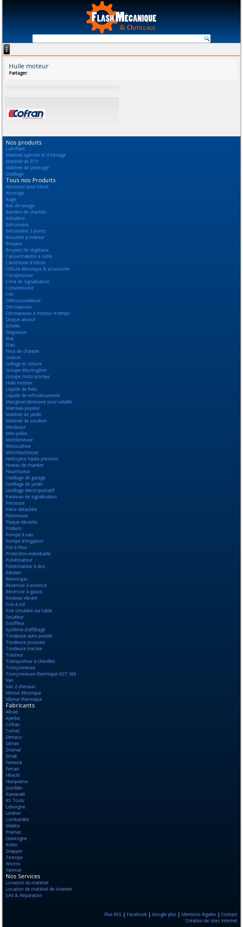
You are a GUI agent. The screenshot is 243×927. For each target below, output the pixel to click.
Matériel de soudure (26, 421)
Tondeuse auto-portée (29, 636)
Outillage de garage (26, 478)
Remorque (16, 579)
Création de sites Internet (211, 921)
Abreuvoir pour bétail (27, 187)
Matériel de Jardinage (27, 168)
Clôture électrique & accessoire (38, 269)
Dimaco (14, 737)
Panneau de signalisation (31, 497)
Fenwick (14, 762)
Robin (11, 845)
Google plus (164, 914)
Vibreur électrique (23, 693)
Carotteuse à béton (26, 262)
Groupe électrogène (26, 370)
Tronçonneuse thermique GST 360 (41, 674)
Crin (10, 294)
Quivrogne (16, 838)
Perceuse (15, 503)
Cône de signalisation (27, 281)
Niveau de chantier (25, 465)
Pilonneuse (17, 516)
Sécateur (15, 617)
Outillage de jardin (24, 484)
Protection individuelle (28, 554)
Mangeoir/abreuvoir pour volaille (39, 402)
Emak (11, 756)
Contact (229, 914)
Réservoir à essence (26, 585)
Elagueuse (16, 332)
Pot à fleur (16, 547)
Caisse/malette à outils (29, 256)
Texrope (14, 857)
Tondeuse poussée (25, 642)
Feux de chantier (23, 351)
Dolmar (13, 750)
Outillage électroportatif (30, 490)
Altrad (12, 712)
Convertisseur (20, 288)
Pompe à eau (19, 535)
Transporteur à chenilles (30, 661)
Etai (9, 338)
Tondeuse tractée (24, 648)
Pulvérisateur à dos (25, 566)
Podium (14, 528)
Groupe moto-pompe (28, 376)
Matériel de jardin (23, 414)
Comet (13, 731)
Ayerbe (13, 718)
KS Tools (15, 800)
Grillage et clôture (24, 364)
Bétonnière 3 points (26, 231)
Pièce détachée (21, 509)
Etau (10, 345)
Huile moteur (19, 383)
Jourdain (14, 788)
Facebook (137, 914)
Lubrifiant (15, 149)
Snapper (14, 851)
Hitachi (13, 775)
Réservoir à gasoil (24, 591)
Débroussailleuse (23, 300)
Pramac (14, 832)
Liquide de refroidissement (33, 395)
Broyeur (14, 243)
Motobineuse (19, 440)
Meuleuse (16, 427)
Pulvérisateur (19, 560)
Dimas (12, 743)
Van (9, 680)
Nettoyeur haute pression (32, 459)
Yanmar (14, 870)
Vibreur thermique (24, 699)
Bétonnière (17, 224)
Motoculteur (18, 446)
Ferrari (12, 769)
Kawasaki (15, 794)
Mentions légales (198, 914)
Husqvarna (17, 781)
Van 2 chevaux (20, 686)
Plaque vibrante (21, 522)
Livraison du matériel (27, 883)
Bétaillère (15, 218)
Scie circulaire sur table (29, 610)
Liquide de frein (21, 389)
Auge (11, 199)
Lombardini (17, 819)
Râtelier (13, 572)
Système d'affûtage (25, 629)
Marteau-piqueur (23, 408)
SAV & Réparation (24, 895)
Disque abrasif (20, 319)
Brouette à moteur (25, 237)
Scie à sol (15, 604)
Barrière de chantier (26, 212)
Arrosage (15, 193)
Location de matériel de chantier (39, 889)
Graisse (13, 357)
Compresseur (19, 275)
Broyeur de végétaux (27, 250)
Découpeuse (19, 307)
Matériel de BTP (22, 161)
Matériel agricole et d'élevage (36, 155)
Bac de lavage (20, 205)
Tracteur (14, 655)
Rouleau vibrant (22, 598)
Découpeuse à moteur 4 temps (38, 313)
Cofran (13, 724)
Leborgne (15, 807)
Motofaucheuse (22, 452)
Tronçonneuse (20, 667)
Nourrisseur (18, 471)
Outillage (15, 174)
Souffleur (15, 623)
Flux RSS (113, 914)
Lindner (13, 813)
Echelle (13, 326)
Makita (13, 826)
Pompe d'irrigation (24, 541)
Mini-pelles (17, 433)
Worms (13, 864)
